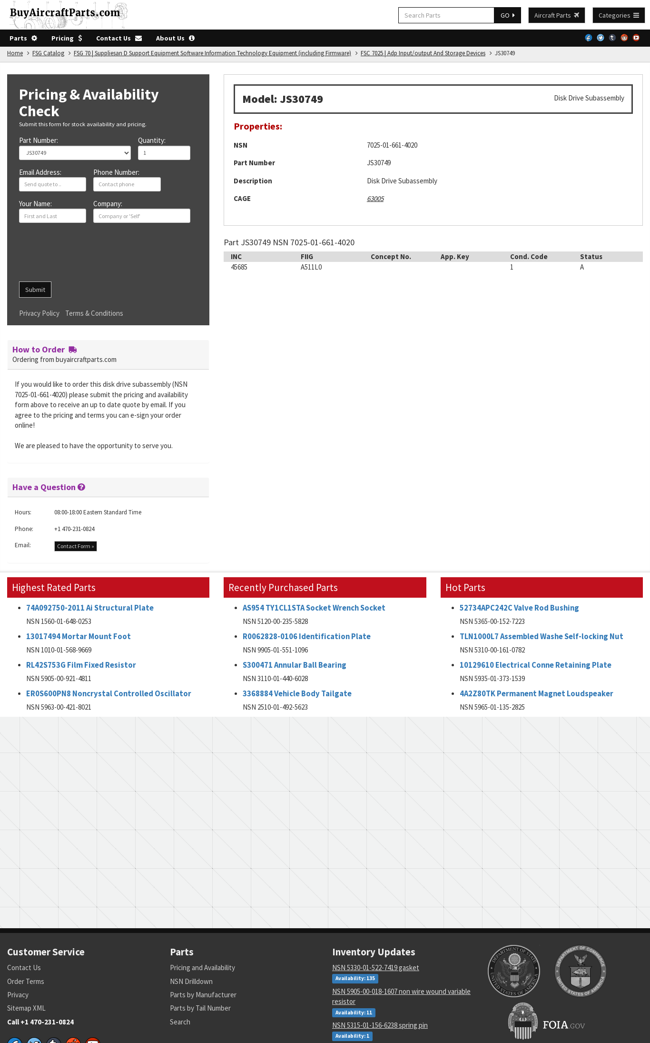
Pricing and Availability (202, 967)
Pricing (66, 38)
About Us (175, 38)
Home (15, 53)
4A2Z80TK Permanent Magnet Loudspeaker (536, 694)
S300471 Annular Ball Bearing (294, 665)
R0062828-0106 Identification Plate (307, 637)
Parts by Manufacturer (203, 994)
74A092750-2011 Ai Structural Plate (90, 608)
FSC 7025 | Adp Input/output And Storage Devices (423, 53)
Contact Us (119, 38)
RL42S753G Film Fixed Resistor (81, 665)
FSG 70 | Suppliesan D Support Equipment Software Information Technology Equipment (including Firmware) (212, 53)
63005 (375, 198)
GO (508, 15)
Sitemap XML (26, 1008)
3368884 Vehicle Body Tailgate (297, 694)
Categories (619, 15)
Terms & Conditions (94, 313)
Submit (35, 289)
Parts (23, 38)
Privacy (18, 994)
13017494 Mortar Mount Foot (78, 637)
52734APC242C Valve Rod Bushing (519, 608)
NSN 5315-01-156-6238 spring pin (380, 1025)
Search (180, 1021)
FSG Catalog (48, 53)
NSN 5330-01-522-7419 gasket (375, 967)
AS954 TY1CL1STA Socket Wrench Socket (314, 608)
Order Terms (25, 981)
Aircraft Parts (556, 15)
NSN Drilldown (191, 981)
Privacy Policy (39, 313)
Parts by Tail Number (200, 1008)
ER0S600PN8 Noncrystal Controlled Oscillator (108, 694)
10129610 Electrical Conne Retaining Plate (535, 665)
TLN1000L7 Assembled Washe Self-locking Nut (541, 637)
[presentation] (91, 255)
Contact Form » (75, 546)
